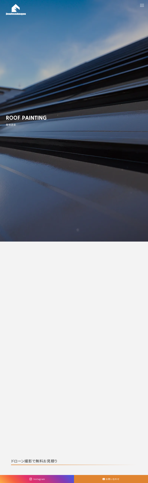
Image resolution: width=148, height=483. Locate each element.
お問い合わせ (113, 479)
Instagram (39, 479)
